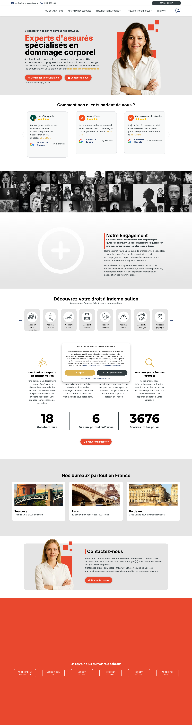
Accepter (80, 372)
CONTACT (161, 11)
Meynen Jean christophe (148, 116)
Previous (20, 320)
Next (171, 320)
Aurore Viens (93, 116)
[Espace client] (178, 10)
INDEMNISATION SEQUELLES (79, 11)
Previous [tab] (23, 134)
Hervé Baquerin (46, 116)
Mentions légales (103, 378)
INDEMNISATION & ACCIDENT (108, 11)
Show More (46, 138)
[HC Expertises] (24, 11)
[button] (8, 499)
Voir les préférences (112, 372)
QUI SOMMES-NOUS (54, 11)
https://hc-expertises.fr (92, 365)
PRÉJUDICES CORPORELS (139, 11)
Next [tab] (168, 134)
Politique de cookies (88, 378)
